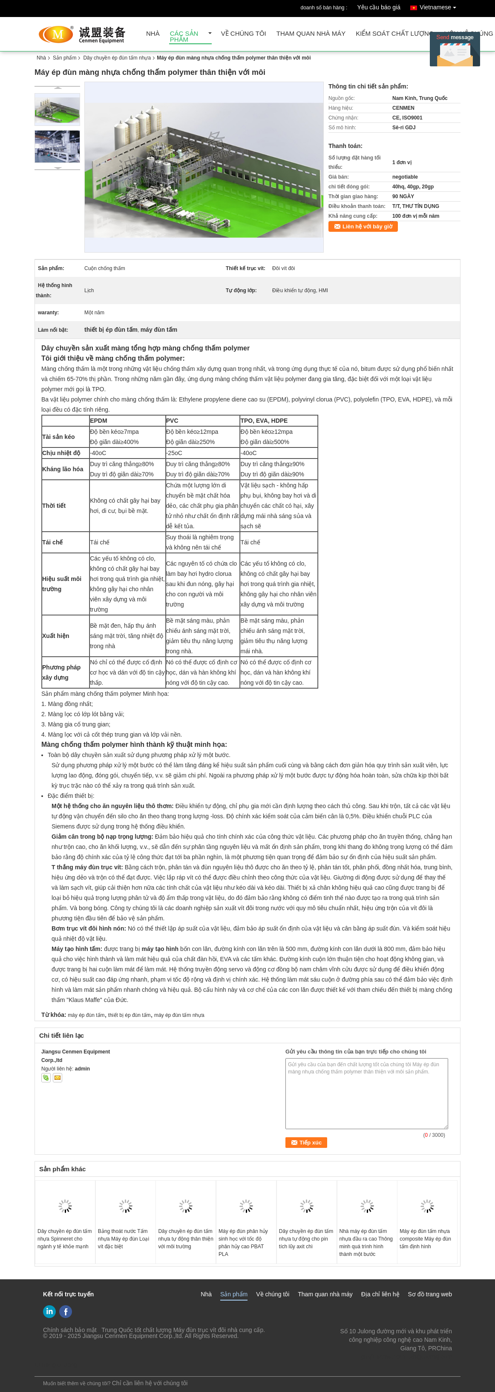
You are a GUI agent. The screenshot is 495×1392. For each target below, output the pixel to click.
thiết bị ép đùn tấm (129, 1015)
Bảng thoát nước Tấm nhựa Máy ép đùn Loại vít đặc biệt (123, 1239)
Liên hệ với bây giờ (367, 226)
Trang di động (56, 1364)
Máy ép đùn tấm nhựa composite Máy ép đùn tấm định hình (425, 1239)
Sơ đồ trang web (430, 1294)
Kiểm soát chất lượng (395, 34)
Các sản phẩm (184, 37)
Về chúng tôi (243, 34)
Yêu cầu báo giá (378, 7)
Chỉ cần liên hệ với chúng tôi (150, 1383)
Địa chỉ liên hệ (380, 1294)
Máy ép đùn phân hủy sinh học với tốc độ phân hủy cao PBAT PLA (243, 1242)
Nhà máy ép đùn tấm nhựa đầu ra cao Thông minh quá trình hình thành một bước (366, 1242)
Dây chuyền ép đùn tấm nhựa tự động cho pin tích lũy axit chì (306, 1239)
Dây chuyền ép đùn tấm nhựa (117, 58)
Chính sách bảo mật (70, 1330)
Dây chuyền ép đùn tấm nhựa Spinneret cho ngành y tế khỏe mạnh (64, 1239)
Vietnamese (440, 6)
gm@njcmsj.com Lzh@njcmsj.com (406, 1356)
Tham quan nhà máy (311, 34)
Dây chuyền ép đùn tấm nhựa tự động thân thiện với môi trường (185, 1239)
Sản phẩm (64, 58)
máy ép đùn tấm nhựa (179, 1015)
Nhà (153, 34)
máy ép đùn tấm (86, 1015)
